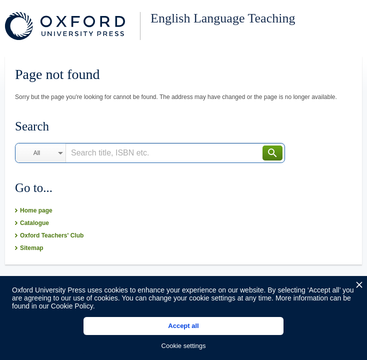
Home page (36, 210)
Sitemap (32, 248)
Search (272, 153)
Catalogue (34, 223)
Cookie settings (184, 346)
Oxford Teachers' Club (52, 235)
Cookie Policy (72, 306)
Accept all (183, 326)
